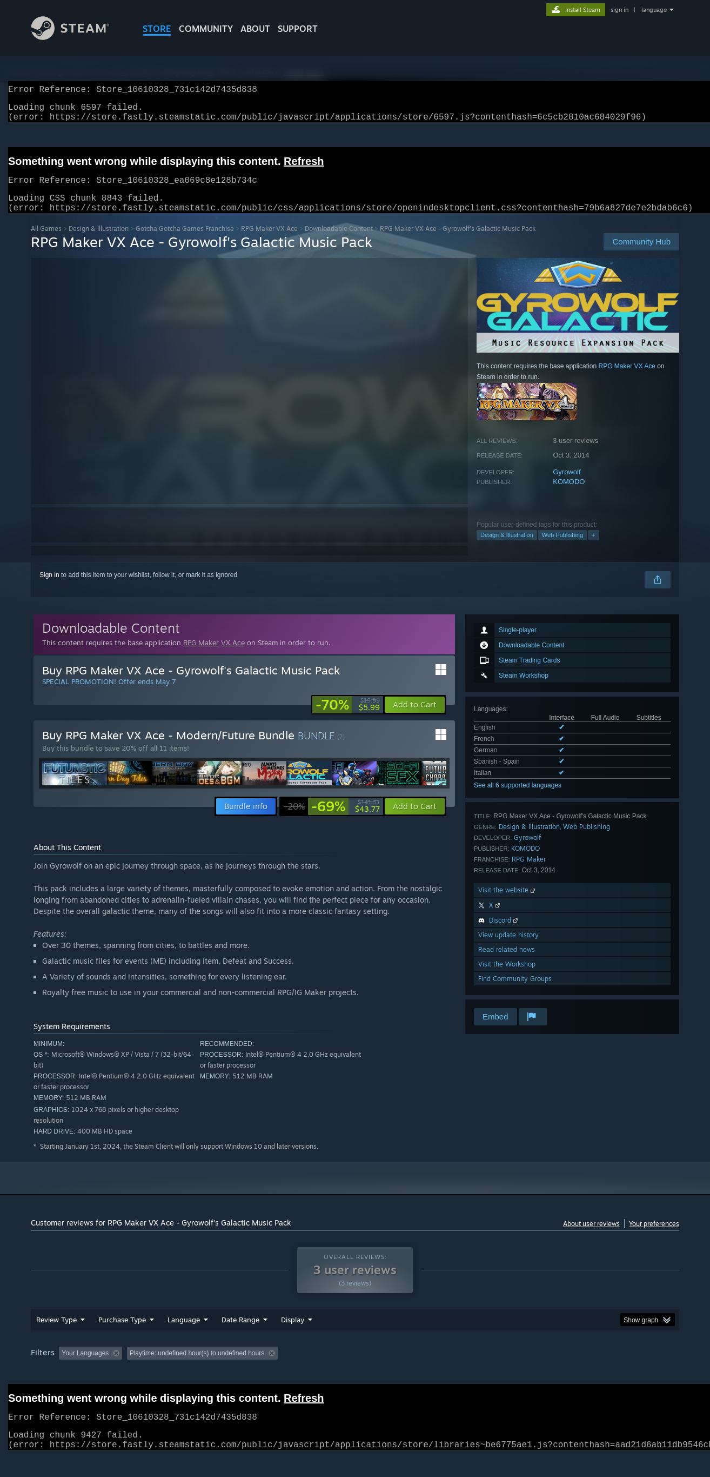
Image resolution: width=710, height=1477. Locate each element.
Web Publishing (562, 548)
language (654, 10)
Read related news (506, 962)
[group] (355, 1374)
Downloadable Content (339, 241)
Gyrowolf (566, 485)
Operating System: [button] (446, 1373)
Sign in (49, 588)
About (255, 28)
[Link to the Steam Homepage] (78, 37)
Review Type (56, 1340)
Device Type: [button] (585, 1373)
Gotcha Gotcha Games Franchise (185, 241)
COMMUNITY (206, 28)
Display (292, 1340)
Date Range (240, 1340)
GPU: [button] (538, 1373)
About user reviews (591, 1237)
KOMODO (569, 495)
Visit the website (507, 903)
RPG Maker (529, 872)
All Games (46, 241)
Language (184, 1340)
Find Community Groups (515, 992)
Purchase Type (122, 1340)
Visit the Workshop (506, 977)
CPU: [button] (502, 1373)
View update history (508, 948)
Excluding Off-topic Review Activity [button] (194, 1373)
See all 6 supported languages (517, 798)
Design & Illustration (99, 241)
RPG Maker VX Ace (269, 241)
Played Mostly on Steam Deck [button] (355, 1373)
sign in (619, 10)
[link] (347, 717)
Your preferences (654, 1237)
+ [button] (593, 548)
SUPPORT (298, 28)
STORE (157, 28)
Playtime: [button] (278, 1373)
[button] (414, 717)
